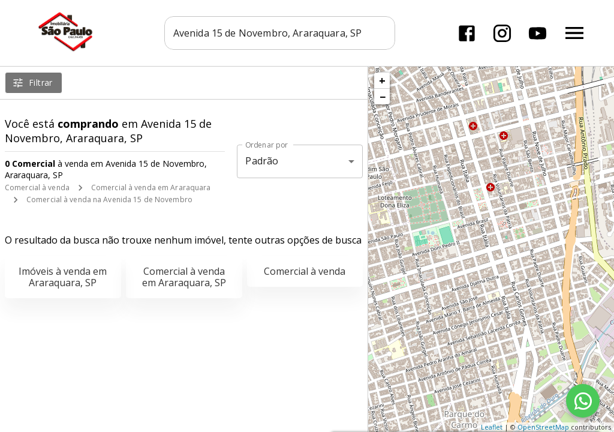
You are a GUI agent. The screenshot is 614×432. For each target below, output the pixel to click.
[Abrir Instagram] (502, 33)
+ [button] (382, 80)
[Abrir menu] (574, 33)
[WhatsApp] (583, 401)
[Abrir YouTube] (537, 33)
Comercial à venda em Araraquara (151, 187)
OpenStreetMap (543, 426)
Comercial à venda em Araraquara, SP (184, 277)
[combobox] (279, 33)
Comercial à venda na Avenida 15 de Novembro (109, 199)
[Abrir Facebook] (466, 33)
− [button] (383, 96)
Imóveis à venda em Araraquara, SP (63, 277)
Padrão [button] (261, 160)
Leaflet (491, 426)
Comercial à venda (37, 187)
